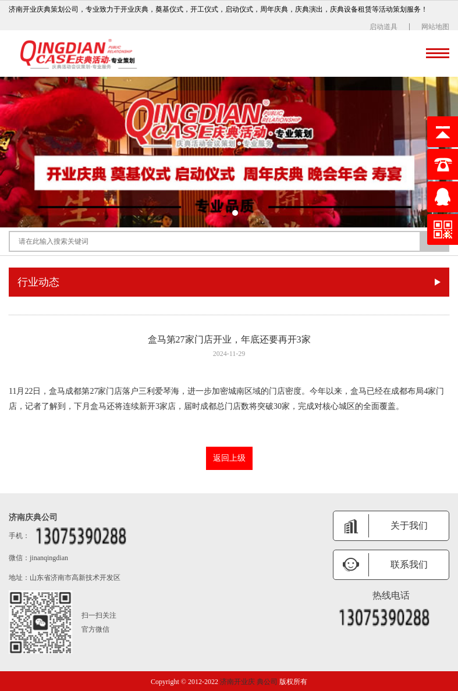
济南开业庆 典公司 (249, 682)
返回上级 (229, 458)
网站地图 (435, 26)
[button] (223, 213)
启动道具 (383, 26)
